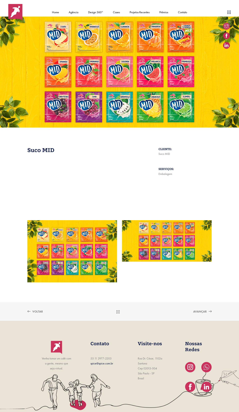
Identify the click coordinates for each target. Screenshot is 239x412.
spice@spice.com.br (101, 363)
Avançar (202, 311)
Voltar (35, 311)
